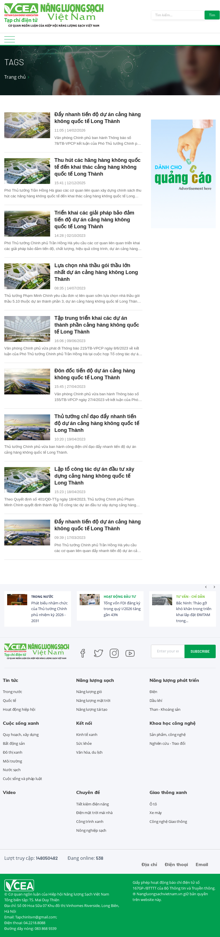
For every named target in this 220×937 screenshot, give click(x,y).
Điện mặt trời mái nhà (94, 812)
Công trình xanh (89, 821)
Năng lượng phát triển (174, 680)
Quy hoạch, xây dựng (21, 734)
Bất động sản (14, 743)
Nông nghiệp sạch (91, 830)
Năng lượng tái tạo (91, 709)
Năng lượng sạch (95, 680)
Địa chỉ (149, 864)
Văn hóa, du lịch (89, 752)
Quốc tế (9, 700)
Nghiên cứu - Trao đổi (167, 743)
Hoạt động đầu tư (120, 596)
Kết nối (84, 723)
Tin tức (10, 680)
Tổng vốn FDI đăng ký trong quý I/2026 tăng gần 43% (122, 609)
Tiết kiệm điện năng (92, 804)
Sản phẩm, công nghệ (168, 734)
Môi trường (12, 761)
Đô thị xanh (12, 752)
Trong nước (42, 596)
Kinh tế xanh (86, 734)
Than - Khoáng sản (165, 709)
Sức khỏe (84, 743)
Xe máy (156, 812)
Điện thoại (176, 864)
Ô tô (153, 804)
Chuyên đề (88, 792)
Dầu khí (156, 700)
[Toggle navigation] (9, 41)
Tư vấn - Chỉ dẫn (190, 596)
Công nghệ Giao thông (168, 821)
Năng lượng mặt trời (93, 700)
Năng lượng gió (89, 691)
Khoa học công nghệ (173, 723)
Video (9, 792)
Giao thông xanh (168, 792)
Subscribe (200, 651)
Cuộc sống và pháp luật (22, 778)
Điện (153, 691)
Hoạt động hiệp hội (19, 709)
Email (202, 864)
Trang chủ (15, 77)
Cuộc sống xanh (21, 723)
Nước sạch (12, 769)
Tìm (212, 15)
